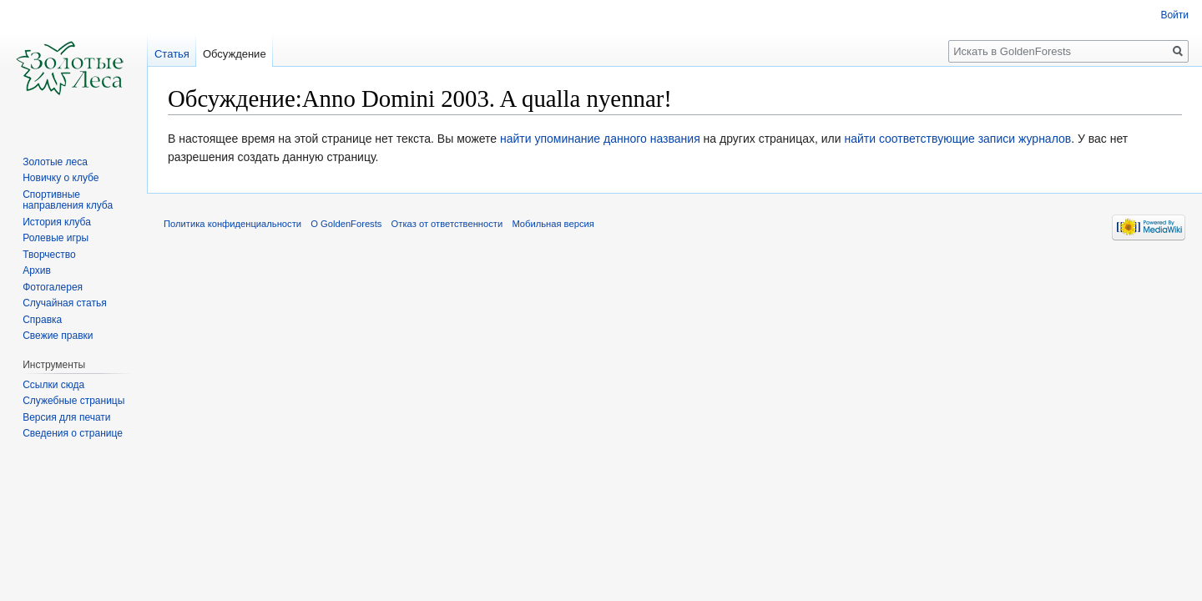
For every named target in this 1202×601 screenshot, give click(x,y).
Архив (37, 270)
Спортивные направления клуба (68, 200)
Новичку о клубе (60, 178)
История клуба (57, 222)
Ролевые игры (55, 238)
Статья (171, 54)
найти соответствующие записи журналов (957, 138)
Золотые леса (55, 162)
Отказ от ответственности (447, 224)
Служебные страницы (73, 401)
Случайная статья (64, 303)
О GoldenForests (346, 224)
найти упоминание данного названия (600, 138)
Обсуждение (234, 54)
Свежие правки (58, 335)
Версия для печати (66, 417)
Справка (42, 320)
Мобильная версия (552, 224)
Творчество (49, 254)
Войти (1174, 15)
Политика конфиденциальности (232, 224)
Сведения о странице (73, 433)
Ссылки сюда (53, 385)
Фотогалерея (53, 287)
